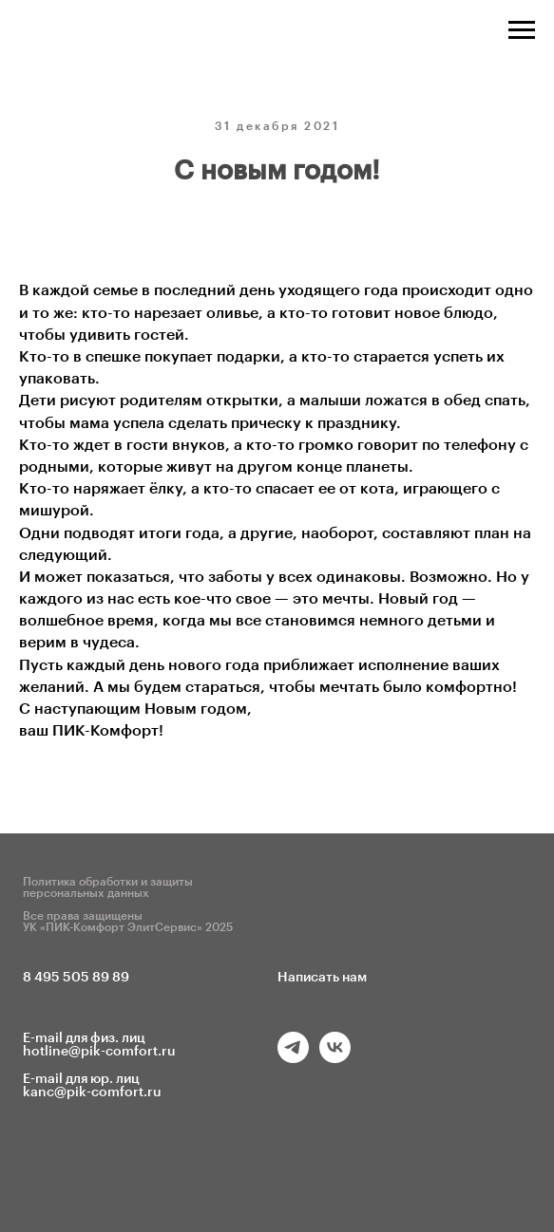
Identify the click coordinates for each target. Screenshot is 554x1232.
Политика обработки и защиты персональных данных (108, 887)
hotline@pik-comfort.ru (99, 1051)
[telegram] (293, 1058)
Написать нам (322, 977)
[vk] (335, 1058)
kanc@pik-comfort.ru (92, 1092)
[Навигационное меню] (521, 30)
